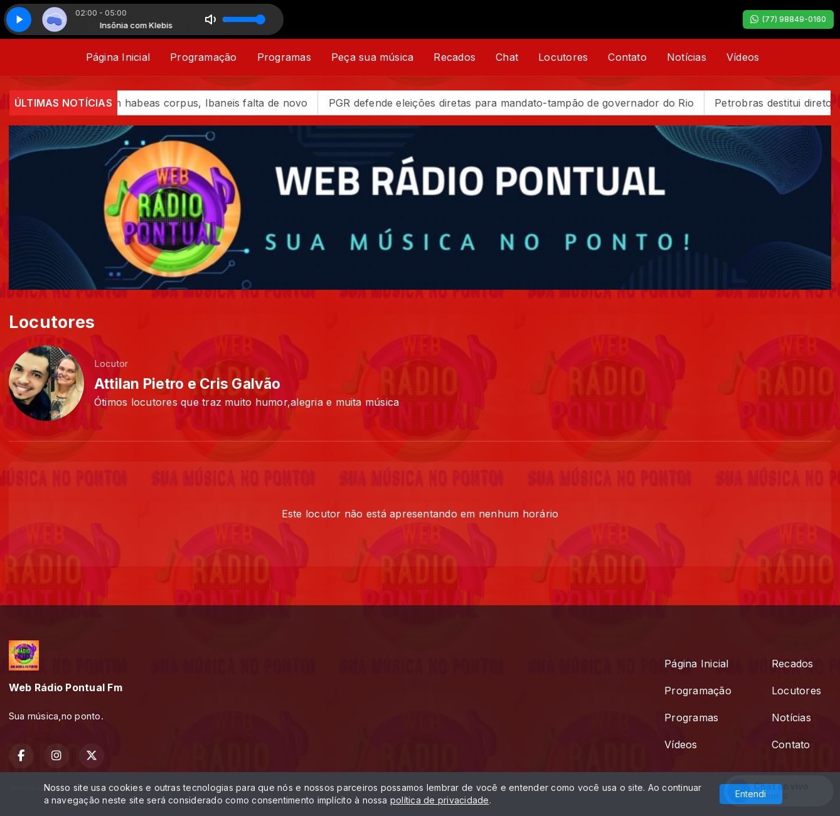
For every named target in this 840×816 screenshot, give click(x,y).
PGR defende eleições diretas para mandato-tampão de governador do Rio (533, 103)
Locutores (563, 57)
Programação (203, 57)
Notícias (686, 57)
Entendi (750, 793)
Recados (454, 57)
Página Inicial (118, 57)
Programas (284, 57)
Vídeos (742, 57)
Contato (627, 57)
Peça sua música (372, 57)
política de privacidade (439, 800)
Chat (507, 57)
